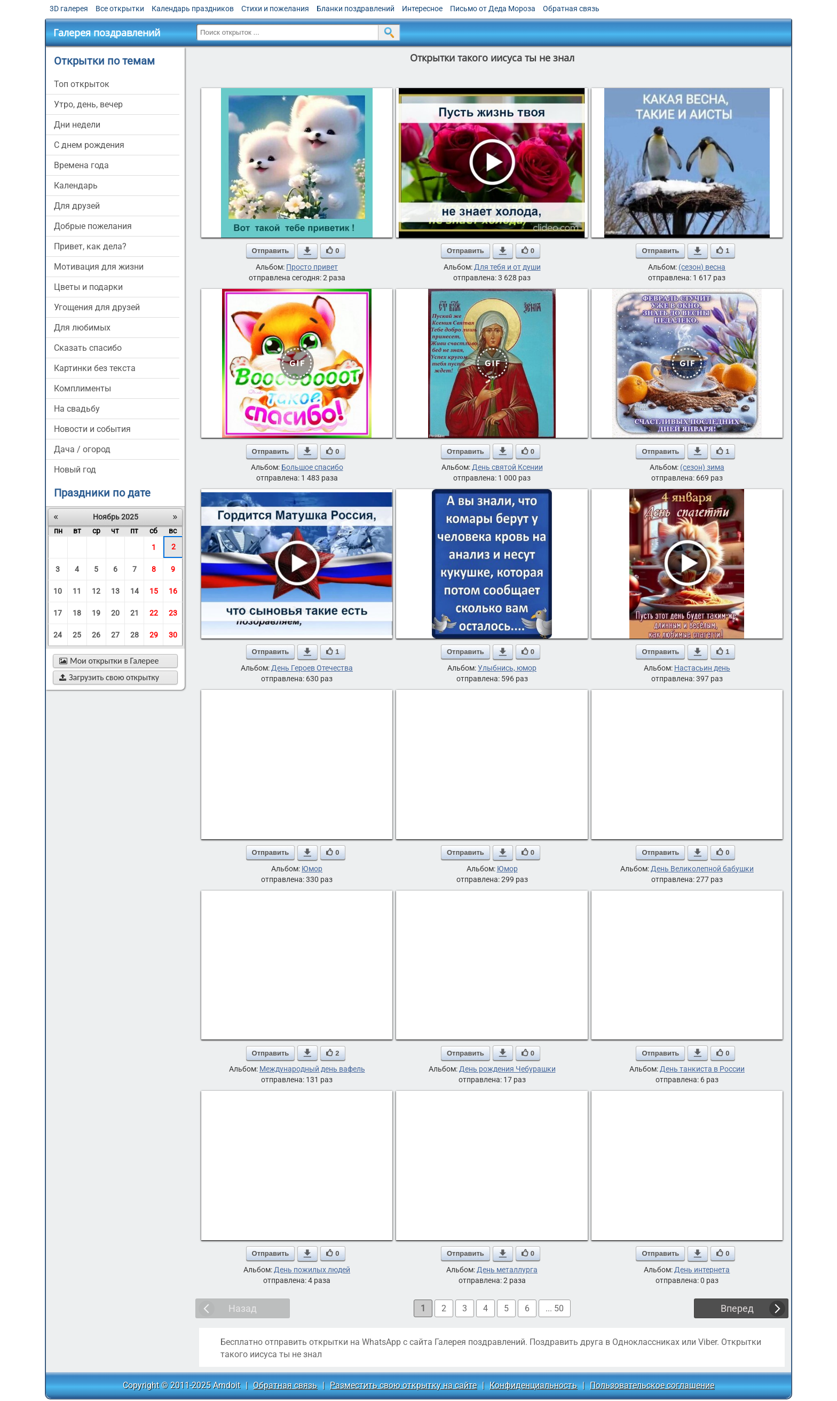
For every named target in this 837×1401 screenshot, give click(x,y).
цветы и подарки (88, 287)
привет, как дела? (90, 246)
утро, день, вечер (88, 104)
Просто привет (312, 267)
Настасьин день (702, 668)
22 (153, 613)
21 (134, 613)
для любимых (82, 327)
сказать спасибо (88, 348)
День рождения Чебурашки (507, 1069)
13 (115, 591)
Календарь (76, 185)
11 (77, 591)
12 (96, 591)
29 (153, 635)
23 (173, 613)
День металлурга (507, 1269)
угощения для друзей (97, 307)
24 (57, 635)
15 (153, 591)
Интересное (422, 8)
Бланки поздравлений (355, 8)
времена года (81, 165)
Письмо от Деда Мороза (492, 8)
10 (57, 591)
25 (77, 635)
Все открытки (120, 8)
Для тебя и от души (507, 267)
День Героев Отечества (312, 668)
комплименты (82, 388)
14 (134, 591)
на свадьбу (77, 409)
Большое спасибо (312, 467)
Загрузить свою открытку (109, 677)
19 (96, 613)
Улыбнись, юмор (507, 668)
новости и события (92, 429)
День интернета (702, 1269)
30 (173, 635)
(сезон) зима (702, 467)
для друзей (77, 206)
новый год (75, 470)
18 (77, 613)
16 (173, 591)
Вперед (737, 1308)
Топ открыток (81, 84)
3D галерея (69, 8)
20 (115, 613)
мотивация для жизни (99, 267)
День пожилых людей (312, 1269)
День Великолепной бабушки (702, 868)
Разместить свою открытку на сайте (403, 1385)
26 (96, 635)
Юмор (312, 868)
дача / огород (82, 449)
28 (134, 635)
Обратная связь (571, 8)
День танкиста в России (702, 1069)
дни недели (77, 125)
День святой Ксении (507, 467)
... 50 (555, 1308)
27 (115, 635)
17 (57, 613)
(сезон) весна (701, 267)
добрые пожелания (93, 226)
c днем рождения (89, 145)
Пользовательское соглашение (652, 1385)
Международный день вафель (312, 1069)
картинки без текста (95, 368)
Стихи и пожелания (275, 8)
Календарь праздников (193, 8)
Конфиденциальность (533, 1385)
